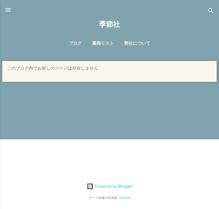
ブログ (75, 43)
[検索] (210, 12)
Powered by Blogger (110, 186)
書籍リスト (103, 43)
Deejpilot (125, 198)
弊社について (137, 43)
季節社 (109, 24)
